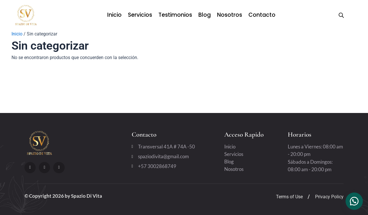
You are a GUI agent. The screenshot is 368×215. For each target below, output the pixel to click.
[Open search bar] (341, 15)
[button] (353, 200)
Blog (204, 15)
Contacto (261, 15)
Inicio (114, 15)
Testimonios (175, 15)
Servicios (140, 15)
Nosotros (229, 15)
